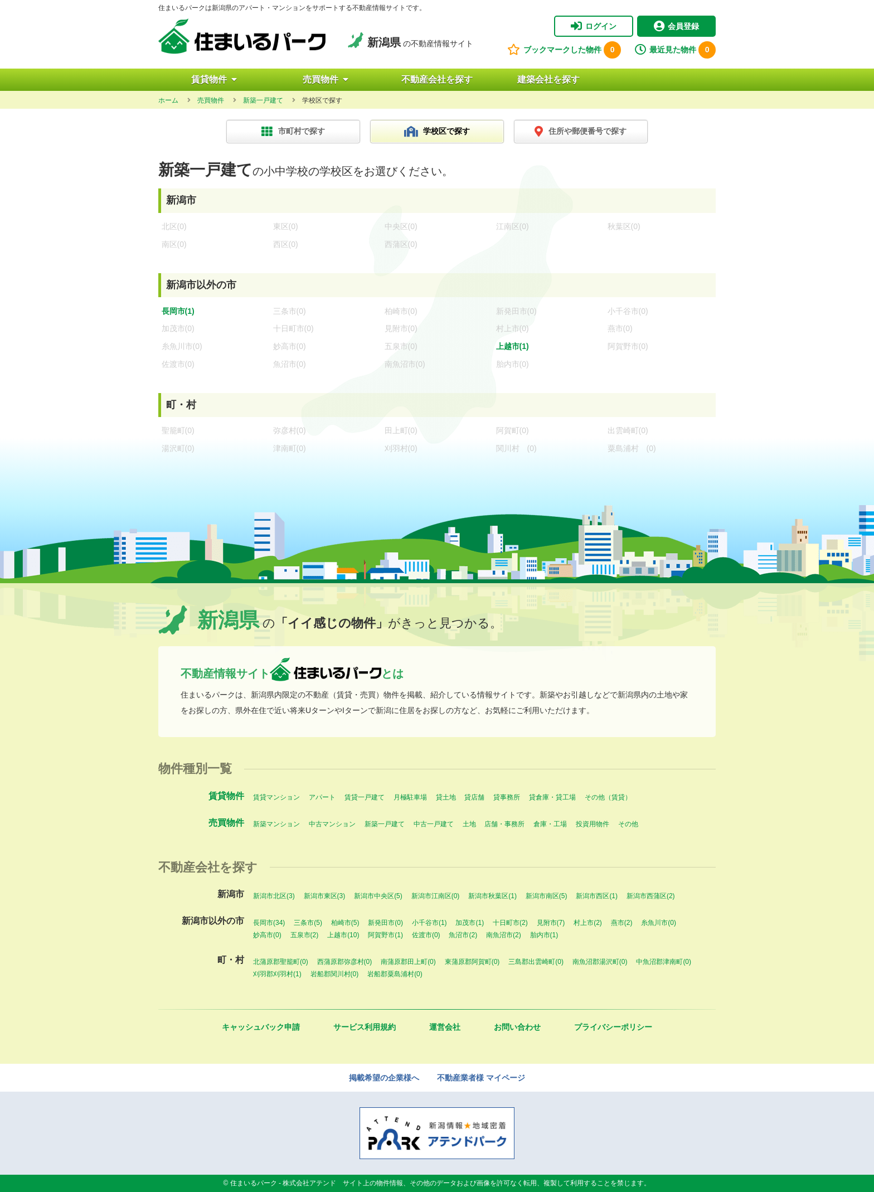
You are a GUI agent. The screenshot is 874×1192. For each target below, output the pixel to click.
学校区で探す (437, 131)
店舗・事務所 (504, 824)
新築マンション (276, 824)
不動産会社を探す (437, 79)
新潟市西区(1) (597, 896)
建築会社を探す (548, 79)
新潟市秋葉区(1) (492, 896)
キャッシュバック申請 (261, 1027)
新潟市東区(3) (325, 896)
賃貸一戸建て (364, 797)
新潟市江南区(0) (435, 896)
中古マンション (332, 824)
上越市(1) (512, 346)
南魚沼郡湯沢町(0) (600, 962)
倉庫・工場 (550, 824)
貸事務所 (506, 797)
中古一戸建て (434, 824)
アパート (322, 797)
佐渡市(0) (426, 935)
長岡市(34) (269, 923)
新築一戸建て (385, 824)
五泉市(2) (304, 935)
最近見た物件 (675, 50)
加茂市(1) (469, 923)
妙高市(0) (267, 935)
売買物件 (325, 79)
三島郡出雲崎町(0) (536, 962)
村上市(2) (588, 923)
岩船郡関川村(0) (334, 974)
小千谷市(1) (429, 923)
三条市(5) (308, 923)
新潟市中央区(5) (378, 896)
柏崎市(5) (345, 923)
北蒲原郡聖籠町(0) (280, 962)
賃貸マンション (276, 797)
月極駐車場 (410, 797)
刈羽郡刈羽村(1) (277, 974)
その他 (628, 824)
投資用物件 (592, 824)
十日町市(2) (510, 923)
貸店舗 (474, 797)
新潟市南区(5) (546, 896)
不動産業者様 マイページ (481, 1077)
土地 (469, 824)
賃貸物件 (214, 79)
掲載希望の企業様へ (384, 1077)
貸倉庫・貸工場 (552, 797)
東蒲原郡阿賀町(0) (472, 962)
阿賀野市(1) (385, 935)
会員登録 (676, 26)
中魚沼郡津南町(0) (663, 962)
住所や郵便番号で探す (581, 131)
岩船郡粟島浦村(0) (395, 974)
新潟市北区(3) (274, 896)
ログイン (593, 26)
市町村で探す (293, 131)
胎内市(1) (544, 935)
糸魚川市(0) (658, 923)
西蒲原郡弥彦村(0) (344, 962)
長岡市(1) (178, 311)
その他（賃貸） (608, 797)
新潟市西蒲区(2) (651, 896)
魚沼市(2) (463, 935)
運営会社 (444, 1027)
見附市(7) (551, 923)
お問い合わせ (517, 1027)
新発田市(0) (385, 923)
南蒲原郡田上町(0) (408, 962)
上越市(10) (343, 935)
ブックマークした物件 (564, 50)
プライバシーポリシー (613, 1027)
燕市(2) (622, 923)
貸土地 (446, 797)
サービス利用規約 (364, 1027)
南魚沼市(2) (503, 935)
